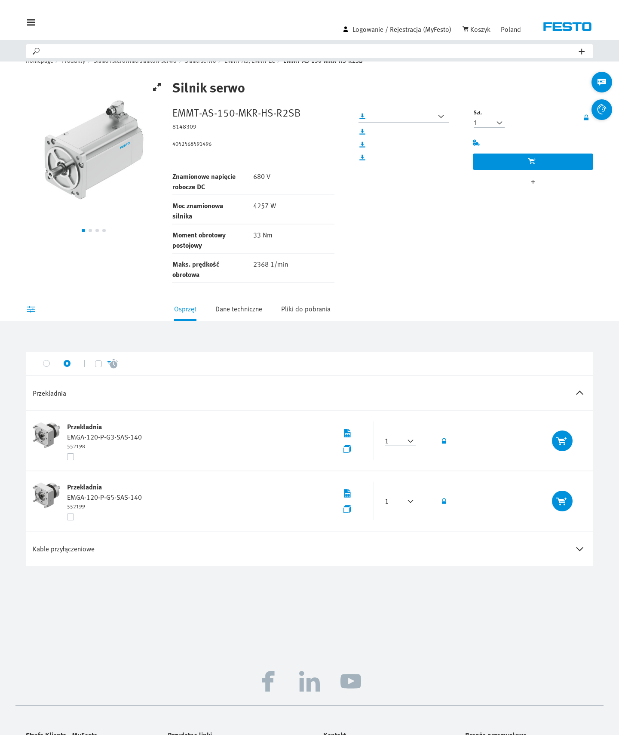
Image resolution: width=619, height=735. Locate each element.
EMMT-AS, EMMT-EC (249, 73)
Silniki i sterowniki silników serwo (135, 73)
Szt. (478, 125)
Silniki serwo (200, 73)
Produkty (73, 73)
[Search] (310, 51)
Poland (511, 29)
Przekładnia (84, 439)
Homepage (39, 73)
